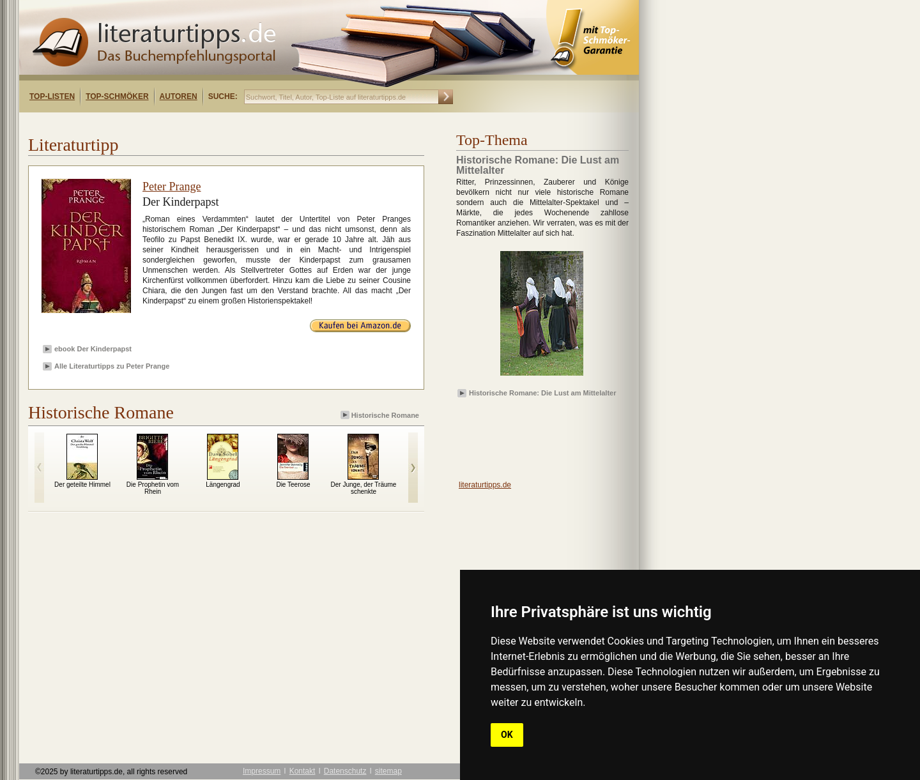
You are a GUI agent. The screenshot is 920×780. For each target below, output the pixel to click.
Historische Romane (380, 415)
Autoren (178, 96)
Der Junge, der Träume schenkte (364, 488)
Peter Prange (171, 186)
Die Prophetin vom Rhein (152, 488)
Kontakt (302, 771)
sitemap (388, 771)
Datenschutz (345, 771)
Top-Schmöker (117, 96)
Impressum (261, 771)
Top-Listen (52, 96)
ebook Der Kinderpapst (93, 349)
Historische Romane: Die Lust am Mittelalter (542, 393)
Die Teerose (293, 484)
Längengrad (223, 484)
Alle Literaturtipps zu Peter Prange (111, 366)
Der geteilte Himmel (82, 484)
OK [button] (507, 735)
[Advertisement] (184, 123)
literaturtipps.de (485, 484)
